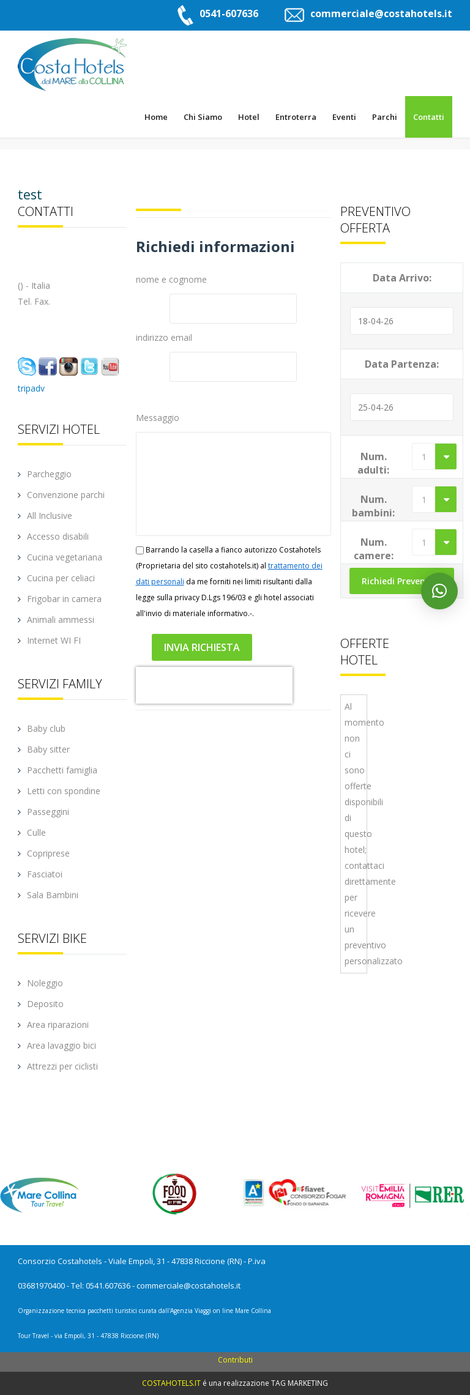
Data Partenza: (402, 364)
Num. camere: (374, 548)
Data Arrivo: (402, 278)
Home (156, 116)
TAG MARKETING (299, 1383)
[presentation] (214, 685)
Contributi (235, 1360)
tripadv (31, 388)
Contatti (428, 116)
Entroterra (295, 116)
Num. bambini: (373, 506)
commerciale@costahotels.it (381, 13)
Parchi (384, 116)
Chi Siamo (203, 116)
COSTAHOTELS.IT (171, 1383)
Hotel (248, 116)
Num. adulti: (373, 463)
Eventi (344, 116)
